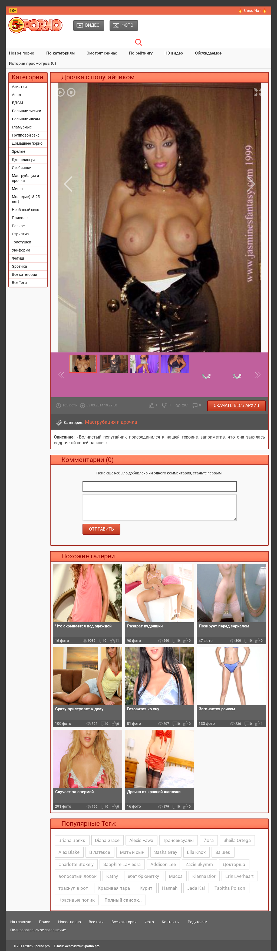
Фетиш (18, 258)
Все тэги (96, 922)
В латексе (99, 852)
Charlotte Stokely (76, 864)
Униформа (21, 250)
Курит (146, 888)
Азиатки (19, 86)
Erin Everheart (239, 876)
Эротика (19, 266)
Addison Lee (163, 864)
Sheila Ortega (237, 840)
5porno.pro (42, 946)
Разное (18, 226)
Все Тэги (19, 282)
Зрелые (18, 151)
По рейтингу (141, 53)
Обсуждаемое (208, 53)
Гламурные (22, 127)
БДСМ (17, 103)
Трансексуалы (178, 840)
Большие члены (26, 119)
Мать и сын (132, 852)
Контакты (171, 922)
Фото (149, 922)
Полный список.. (123, 900)
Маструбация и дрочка (25, 178)
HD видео (173, 53)
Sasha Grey (165, 852)
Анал (16, 95)
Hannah (169, 888)
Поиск (44, 922)
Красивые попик (76, 900)
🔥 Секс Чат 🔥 (252, 10)
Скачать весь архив (236, 405)
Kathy (112, 876)
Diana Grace (107, 840)
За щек (222, 852)
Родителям (197, 922)
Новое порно (21, 53)
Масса (176, 876)
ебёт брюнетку (143, 876)
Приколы (20, 218)
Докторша (234, 864)
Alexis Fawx (141, 840)
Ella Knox (196, 852)
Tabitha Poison (230, 888)
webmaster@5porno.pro (82, 946)
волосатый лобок (77, 876)
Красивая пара (114, 888)
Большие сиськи (26, 111)
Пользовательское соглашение (38, 930)
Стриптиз (20, 234)
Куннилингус (23, 159)
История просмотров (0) (32, 63)
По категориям (60, 53)
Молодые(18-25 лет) (26, 199)
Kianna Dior (204, 876)
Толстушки (21, 242)
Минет (17, 188)
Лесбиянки (21, 167)
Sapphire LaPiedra (122, 864)
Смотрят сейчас (102, 53)
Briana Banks (71, 840)
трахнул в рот (73, 888)
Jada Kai (196, 888)
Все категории (24, 274)
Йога (208, 840)
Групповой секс (25, 135)
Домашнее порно (27, 143)
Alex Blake (69, 852)
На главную (20, 922)
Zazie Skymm (199, 864)
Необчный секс (25, 210)
